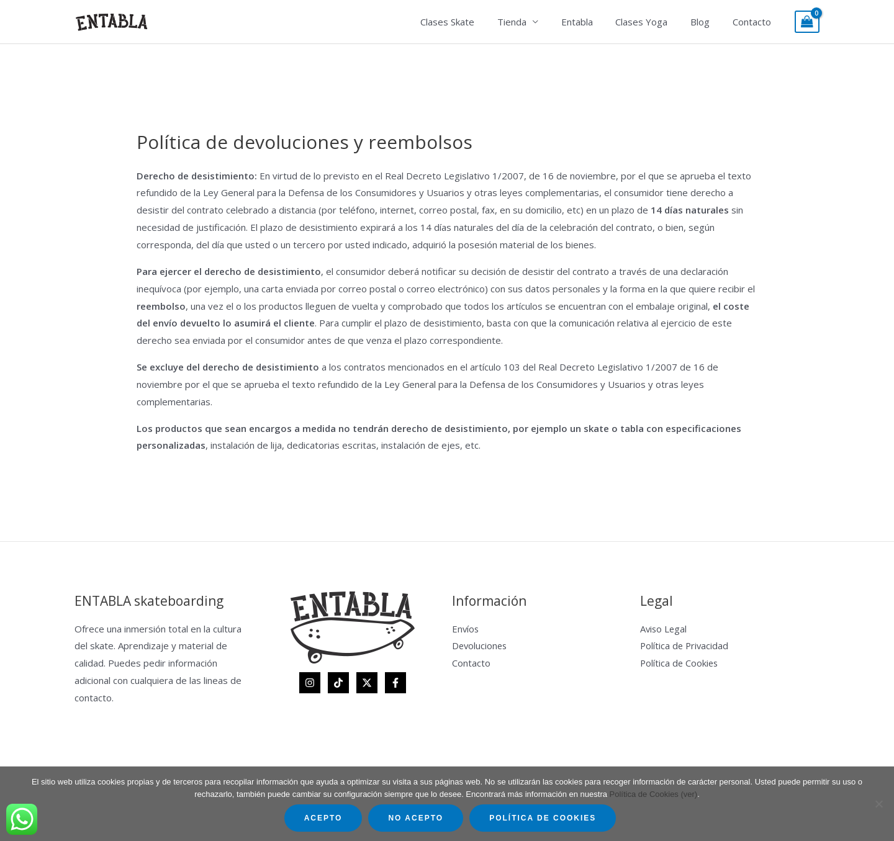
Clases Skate (470, 22)
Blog (706, 22)
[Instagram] (309, 682)
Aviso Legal (664, 629)
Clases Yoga (652, 22)
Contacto (753, 22)
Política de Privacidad (685, 645)
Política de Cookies (680, 663)
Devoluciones (480, 645)
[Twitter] (366, 682)
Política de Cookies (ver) (654, 794)
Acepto (323, 818)
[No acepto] (878, 804)
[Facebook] (395, 682)
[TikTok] (338, 682)
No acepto (415, 818)
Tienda (530, 22)
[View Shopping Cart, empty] (807, 22)
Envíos (466, 629)
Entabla (591, 22)
